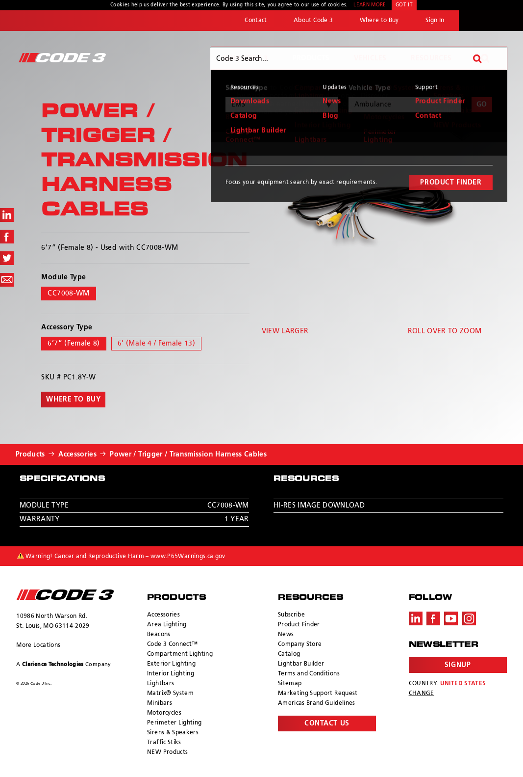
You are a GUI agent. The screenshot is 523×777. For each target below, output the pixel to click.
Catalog (289, 654)
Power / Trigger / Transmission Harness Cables (188, 454)
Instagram (469, 618)
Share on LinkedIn (7, 215)
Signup (458, 665)
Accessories (77, 454)
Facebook (433, 618)
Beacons (158, 635)
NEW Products (167, 752)
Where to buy (73, 399)
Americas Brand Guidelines (316, 703)
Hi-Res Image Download (319, 505)
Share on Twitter (7, 258)
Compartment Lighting (180, 654)
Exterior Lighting (171, 664)
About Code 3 (313, 21)
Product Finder (299, 625)
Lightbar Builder (301, 664)
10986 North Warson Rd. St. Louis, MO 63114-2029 (52, 621)
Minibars (159, 703)
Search (485, 58)
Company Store (300, 644)
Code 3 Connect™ (172, 644)
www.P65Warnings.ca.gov (187, 557)
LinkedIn (416, 618)
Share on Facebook (7, 236)
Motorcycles (164, 713)
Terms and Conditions (309, 674)
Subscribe (291, 615)
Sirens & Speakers (173, 733)
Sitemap (289, 684)
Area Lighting (167, 625)
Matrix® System (170, 694)
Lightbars (160, 684)
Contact (256, 21)
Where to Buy (379, 21)
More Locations (38, 645)
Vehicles (370, 58)
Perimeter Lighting (174, 723)
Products (311, 58)
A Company (63, 664)
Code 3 (62, 58)
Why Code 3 (246, 58)
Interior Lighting (170, 674)
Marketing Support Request (318, 694)
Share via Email (7, 280)
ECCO (490, 21)
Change (421, 694)
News (286, 635)
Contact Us (326, 723)
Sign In (434, 21)
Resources (431, 58)
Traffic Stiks (164, 743)
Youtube (451, 618)
